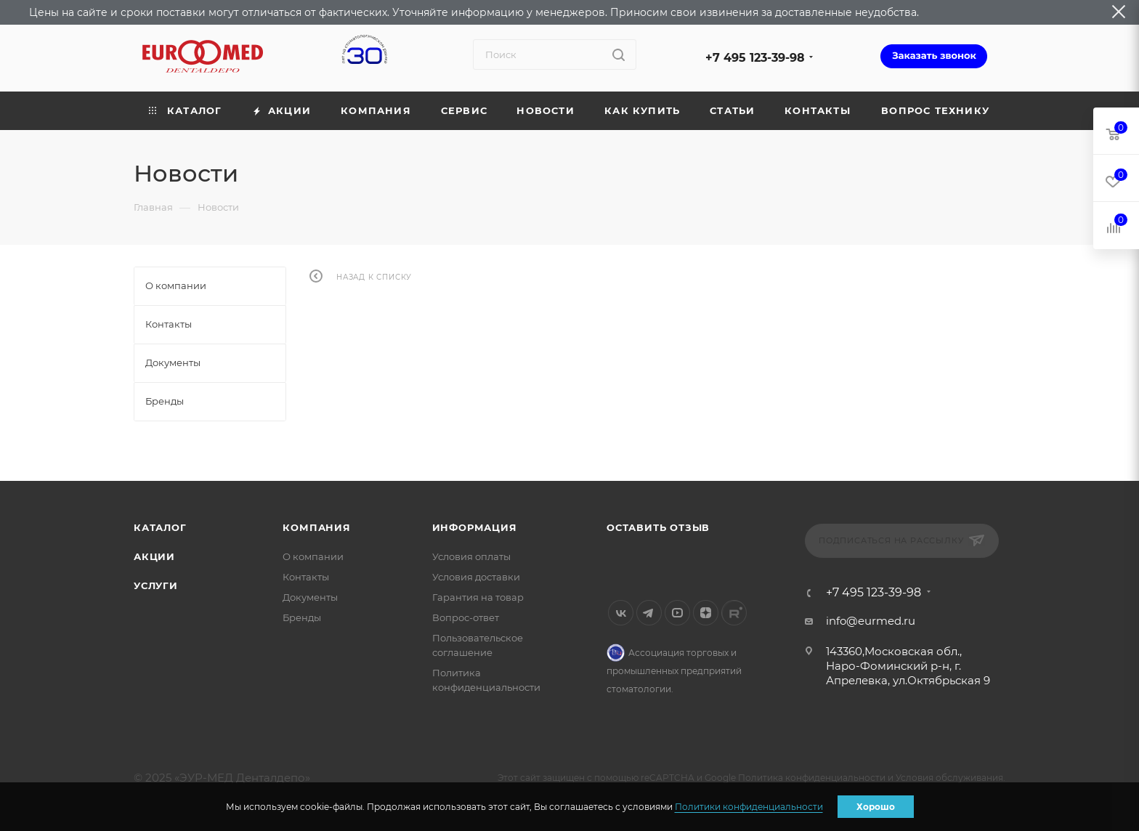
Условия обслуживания (949, 777)
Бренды (302, 617)
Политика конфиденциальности (811, 777)
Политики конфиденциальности (749, 806)
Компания (316, 527)
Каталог (160, 527)
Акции (154, 556)
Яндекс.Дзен (705, 612)
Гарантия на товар (478, 597)
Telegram (649, 612)
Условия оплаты (471, 556)
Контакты (306, 577)
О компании (313, 556)
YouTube (677, 612)
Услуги (156, 585)
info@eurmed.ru (870, 621)
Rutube (734, 612)
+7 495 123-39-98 (755, 58)
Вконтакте (620, 612)
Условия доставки (476, 577)
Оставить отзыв (658, 527)
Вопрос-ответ (465, 617)
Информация (474, 527)
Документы (310, 597)
